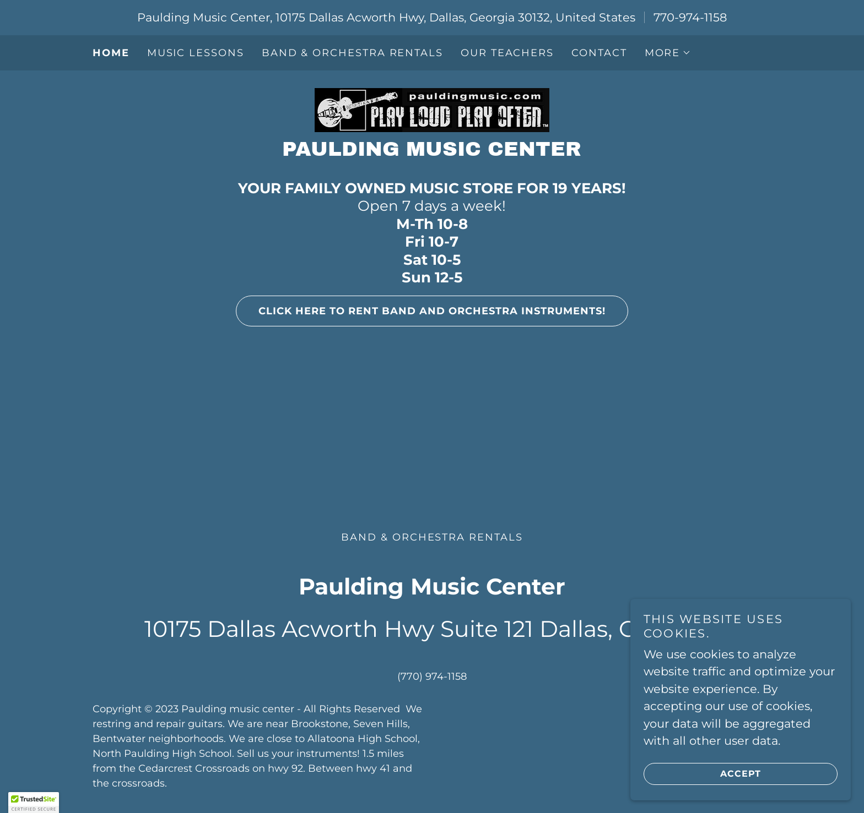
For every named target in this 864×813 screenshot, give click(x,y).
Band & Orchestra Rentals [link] (352, 53)
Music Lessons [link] (195, 53)
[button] (668, 52)
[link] (432, 109)
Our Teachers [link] (507, 53)
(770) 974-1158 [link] (432, 676)
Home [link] (111, 53)
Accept (702, 773)
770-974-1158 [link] (690, 17)
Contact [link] (599, 53)
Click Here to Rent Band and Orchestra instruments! (421, 311)
